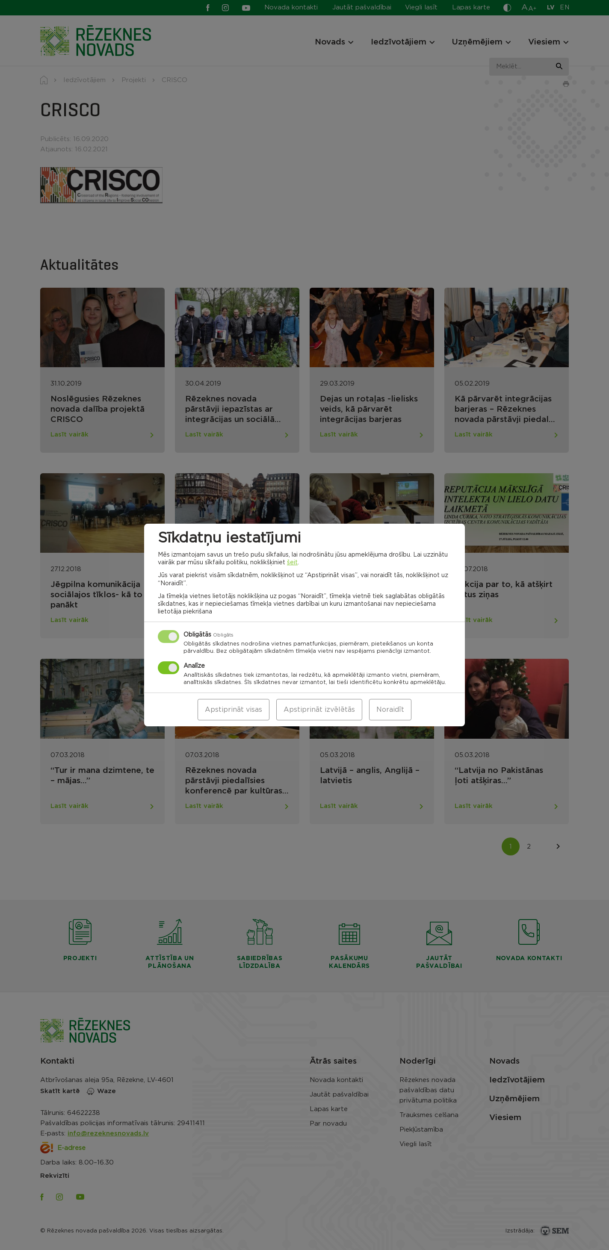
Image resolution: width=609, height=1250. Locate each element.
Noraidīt (390, 709)
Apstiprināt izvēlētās (319, 709)
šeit (292, 563)
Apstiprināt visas (233, 709)
